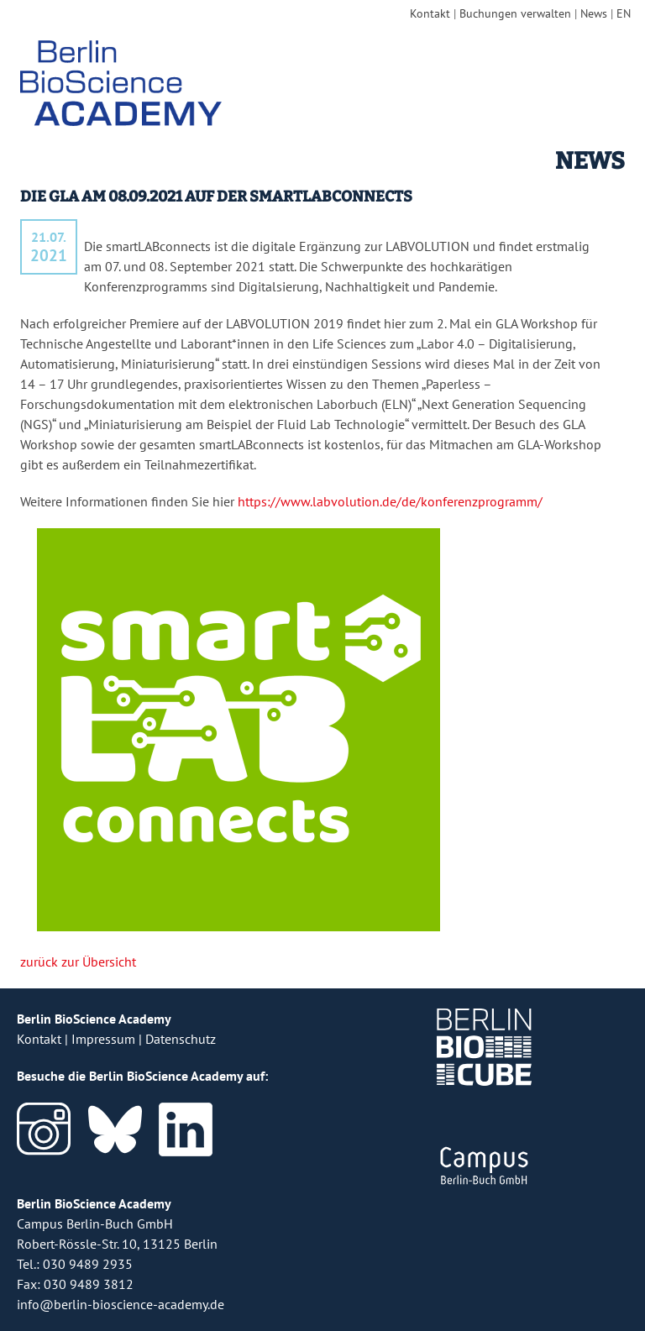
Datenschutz (180, 1038)
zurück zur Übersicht (78, 961)
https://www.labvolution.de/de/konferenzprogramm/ (390, 501)
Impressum (103, 1038)
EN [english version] (623, 13)
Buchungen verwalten (515, 13)
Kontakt (430, 13)
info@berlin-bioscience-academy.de (120, 1304)
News (593, 13)
